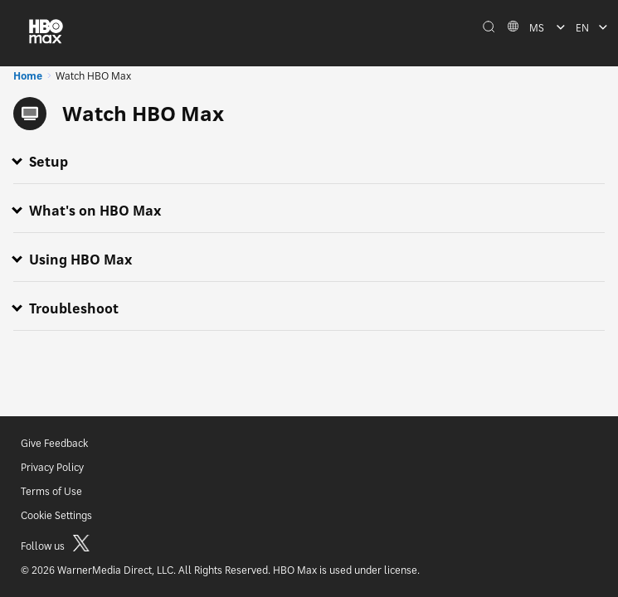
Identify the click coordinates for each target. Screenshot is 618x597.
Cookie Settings (56, 515)
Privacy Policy (52, 467)
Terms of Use (51, 491)
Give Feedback (54, 443)
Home (27, 76)
